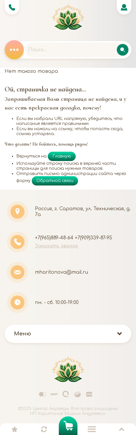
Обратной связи (54, 180)
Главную (61, 156)
